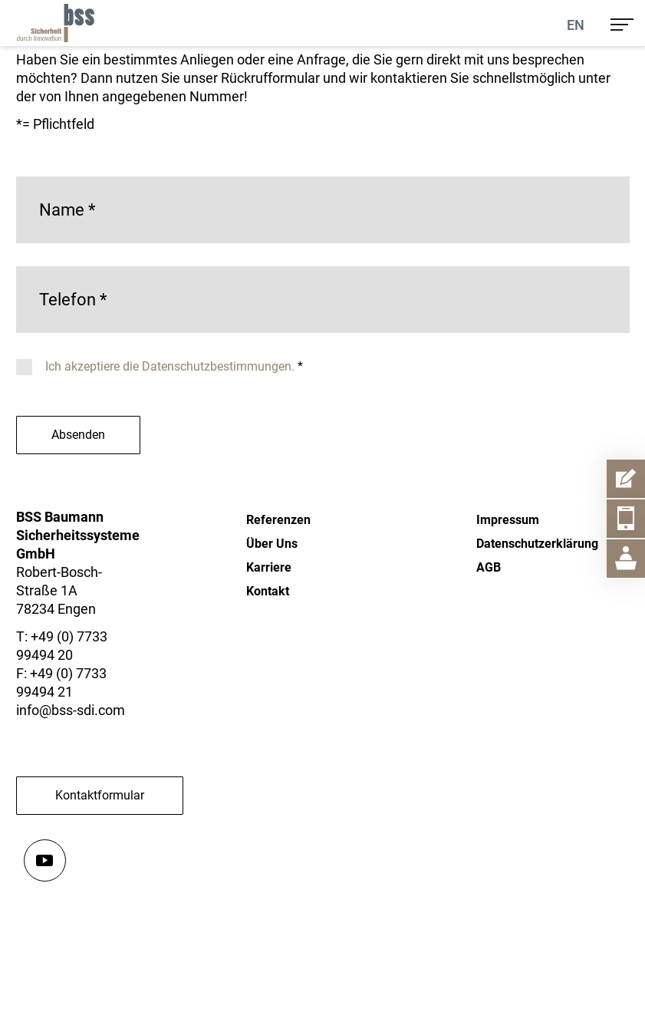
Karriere (268, 567)
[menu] (622, 23)
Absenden (78, 434)
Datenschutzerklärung (537, 543)
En (575, 25)
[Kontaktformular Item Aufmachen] (626, 479)
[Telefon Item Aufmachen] (626, 518)
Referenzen (278, 520)
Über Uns (272, 543)
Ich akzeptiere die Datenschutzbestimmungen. (171, 366)
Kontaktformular (99, 795)
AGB (488, 567)
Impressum (507, 520)
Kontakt (267, 591)
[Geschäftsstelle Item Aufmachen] (626, 558)
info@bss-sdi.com (70, 710)
